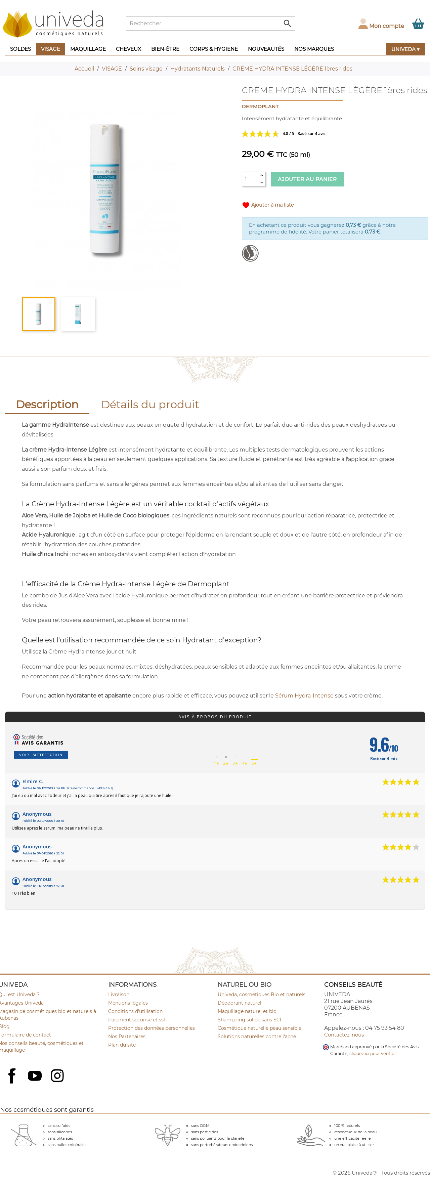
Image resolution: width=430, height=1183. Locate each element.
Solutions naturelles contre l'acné (257, 1036)
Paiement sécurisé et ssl (136, 1020)
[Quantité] (250, 179)
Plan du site (122, 1045)
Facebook (13, 1083)
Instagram (58, 1076)
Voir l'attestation (40, 754)
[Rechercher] (210, 23)
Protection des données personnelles (151, 1028)
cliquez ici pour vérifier (372, 1053)
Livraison (118, 994)
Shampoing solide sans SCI (249, 1020)
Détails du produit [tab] (150, 404)
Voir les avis (309, 134)
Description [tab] (47, 404)
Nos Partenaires (126, 1036)
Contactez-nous (344, 1034)
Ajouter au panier (307, 179)
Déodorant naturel (239, 1003)
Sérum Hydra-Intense (304, 695)
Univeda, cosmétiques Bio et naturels (261, 994)
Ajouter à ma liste (268, 205)
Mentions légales (128, 1003)
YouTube (36, 1076)
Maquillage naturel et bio (247, 1011)
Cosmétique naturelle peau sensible (259, 1028)
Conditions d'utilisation (135, 1011)
